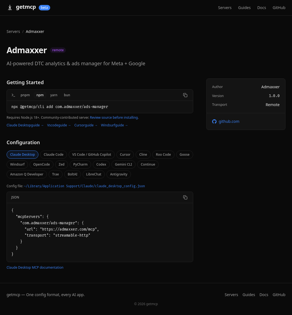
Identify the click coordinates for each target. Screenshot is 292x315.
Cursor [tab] (125, 154)
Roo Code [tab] (163, 154)
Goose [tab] (185, 154)
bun (67, 95)
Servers (225, 7)
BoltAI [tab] (72, 174)
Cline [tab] (143, 154)
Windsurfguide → (114, 125)
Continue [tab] (148, 164)
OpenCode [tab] (41, 164)
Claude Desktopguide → (25, 125)
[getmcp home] (28, 7)
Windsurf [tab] (17, 164)
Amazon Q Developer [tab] (26, 174)
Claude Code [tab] (53, 154)
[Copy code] (185, 197)
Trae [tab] (55, 174)
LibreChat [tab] (93, 174)
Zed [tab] (61, 164)
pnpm (25, 95)
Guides (244, 7)
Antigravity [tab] (118, 174)
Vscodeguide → (59, 125)
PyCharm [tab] (80, 164)
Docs (261, 7)
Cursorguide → (86, 125)
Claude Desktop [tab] (22, 154)
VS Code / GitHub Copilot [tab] (91, 154)
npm (40, 95)
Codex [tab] (101, 164)
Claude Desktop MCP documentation (35, 267)
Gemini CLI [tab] (123, 164)
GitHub (279, 7)
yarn (53, 95)
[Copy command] (185, 95)
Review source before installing (114, 117)
